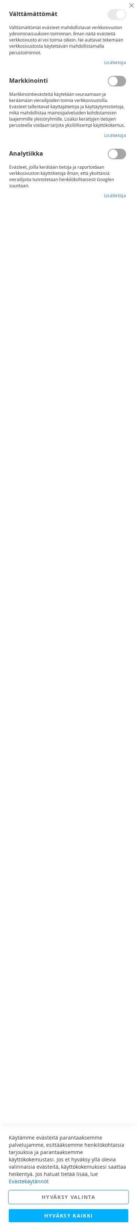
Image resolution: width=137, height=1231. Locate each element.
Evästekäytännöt (29, 1181)
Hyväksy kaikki (68, 1215)
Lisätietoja (115, 62)
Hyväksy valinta (68, 1196)
